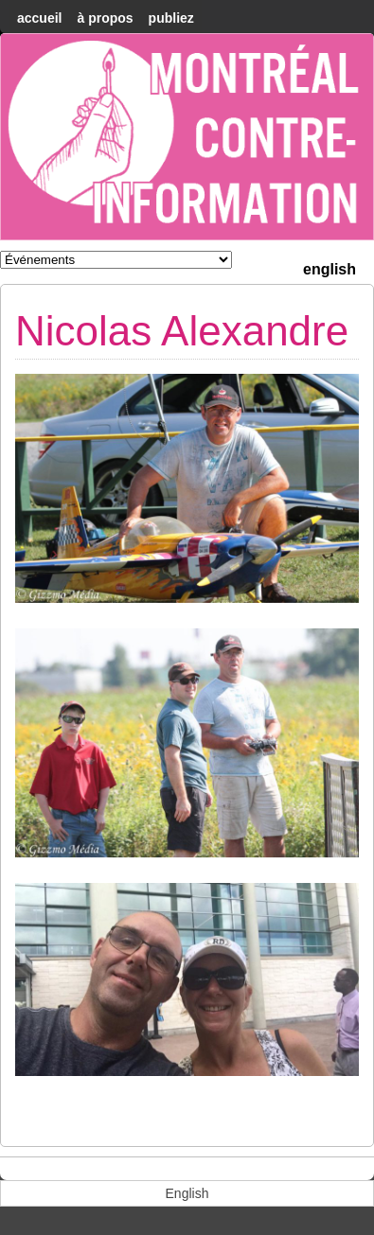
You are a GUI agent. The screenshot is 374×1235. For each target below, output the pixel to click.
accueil (39, 18)
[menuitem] (329, 267)
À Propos (105, 18)
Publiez (171, 18)
